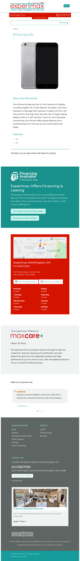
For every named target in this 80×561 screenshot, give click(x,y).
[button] (37, 411)
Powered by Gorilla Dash (18, 556)
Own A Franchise (19, 446)
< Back (15, 29)
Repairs (15, 433)
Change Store (17, 481)
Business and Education (22, 436)
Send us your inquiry (51, 282)
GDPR (42, 430)
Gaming (15, 442)
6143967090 (65, 15)
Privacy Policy (46, 433)
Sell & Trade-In (18, 439)
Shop (14, 430)
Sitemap (43, 436)
